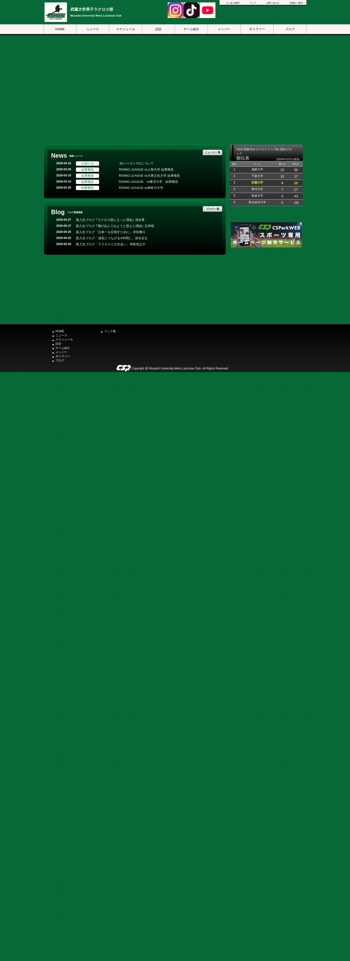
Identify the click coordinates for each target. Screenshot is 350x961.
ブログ (290, 29)
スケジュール (125, 29)
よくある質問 (232, 3)
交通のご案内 (296, 3)
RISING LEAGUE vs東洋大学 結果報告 (148, 181)
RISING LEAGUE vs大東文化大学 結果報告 (149, 175)
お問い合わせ (272, 3)
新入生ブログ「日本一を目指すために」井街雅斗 (111, 232)
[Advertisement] (266, 285)
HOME (60, 29)
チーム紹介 (191, 29)
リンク (252, 3)
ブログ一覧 (212, 208)
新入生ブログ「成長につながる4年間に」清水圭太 (111, 238)
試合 (158, 29)
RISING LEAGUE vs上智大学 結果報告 (146, 169)
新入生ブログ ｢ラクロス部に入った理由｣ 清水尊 (110, 220)
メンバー (224, 29)
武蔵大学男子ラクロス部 (91, 9)
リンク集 (110, 331)
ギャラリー (257, 29)
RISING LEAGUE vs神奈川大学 (141, 188)
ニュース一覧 (212, 152)
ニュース (92, 29)
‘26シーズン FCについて (136, 163)
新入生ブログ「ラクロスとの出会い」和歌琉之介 (111, 244)
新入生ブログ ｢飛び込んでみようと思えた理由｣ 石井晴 (115, 226)
